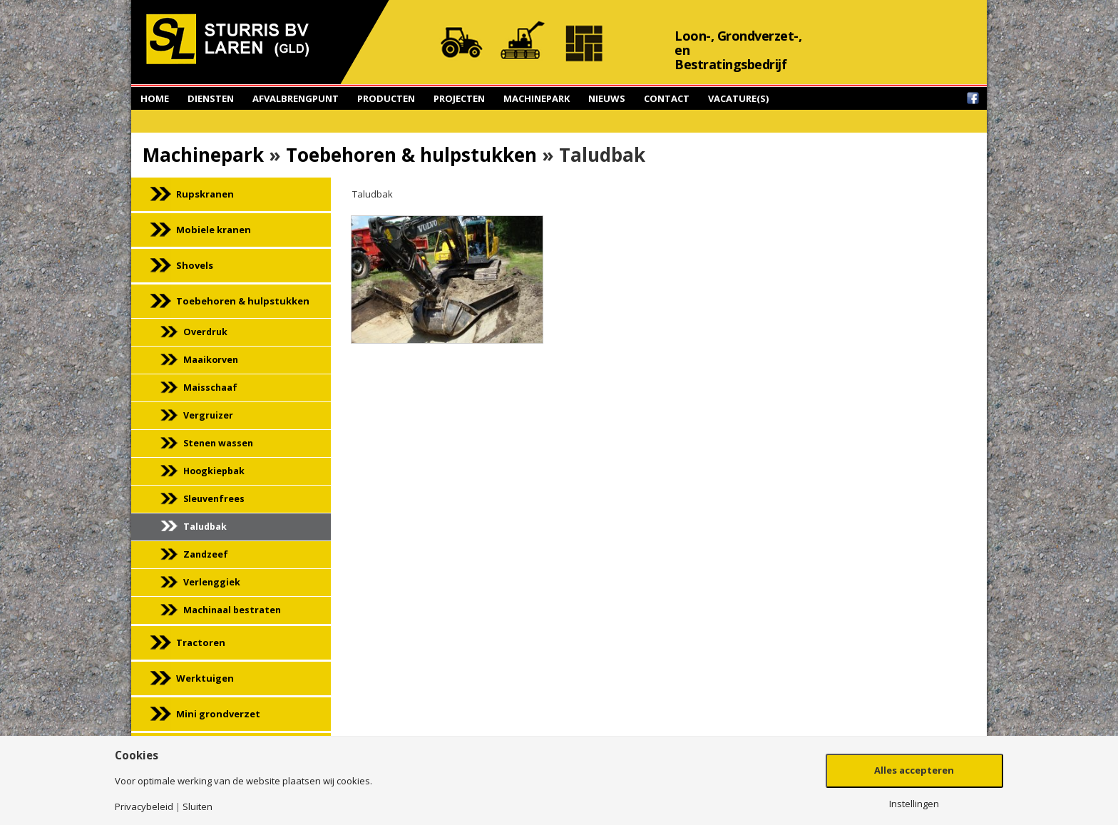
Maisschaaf (210, 387)
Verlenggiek (211, 582)
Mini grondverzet (218, 713)
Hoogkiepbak (214, 471)
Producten (386, 98)
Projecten (459, 98)
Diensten (211, 98)
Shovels (194, 265)
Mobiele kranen (213, 229)
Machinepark (536, 98)
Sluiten (197, 806)
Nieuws (606, 98)
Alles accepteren (914, 770)
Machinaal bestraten (232, 610)
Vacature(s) (738, 98)
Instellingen (914, 804)
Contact (666, 98)
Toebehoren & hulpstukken (411, 155)
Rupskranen (205, 194)
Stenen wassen (218, 443)
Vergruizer (208, 415)
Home (154, 98)
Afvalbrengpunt (295, 98)
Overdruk (205, 332)
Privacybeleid (144, 806)
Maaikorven (210, 360)
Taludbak (205, 527)
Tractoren (200, 642)
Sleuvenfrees (214, 499)
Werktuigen (205, 678)
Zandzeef (205, 554)
